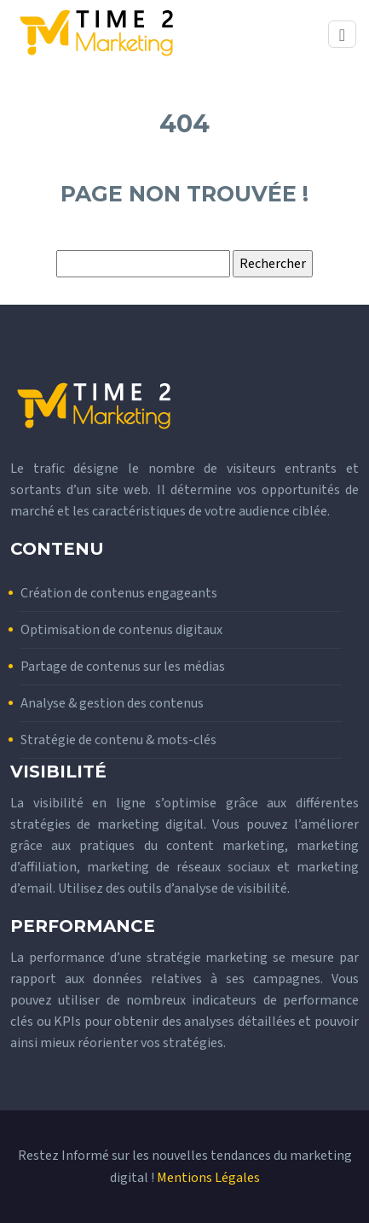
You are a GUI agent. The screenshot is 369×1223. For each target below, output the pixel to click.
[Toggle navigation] (342, 34)
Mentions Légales (208, 1177)
